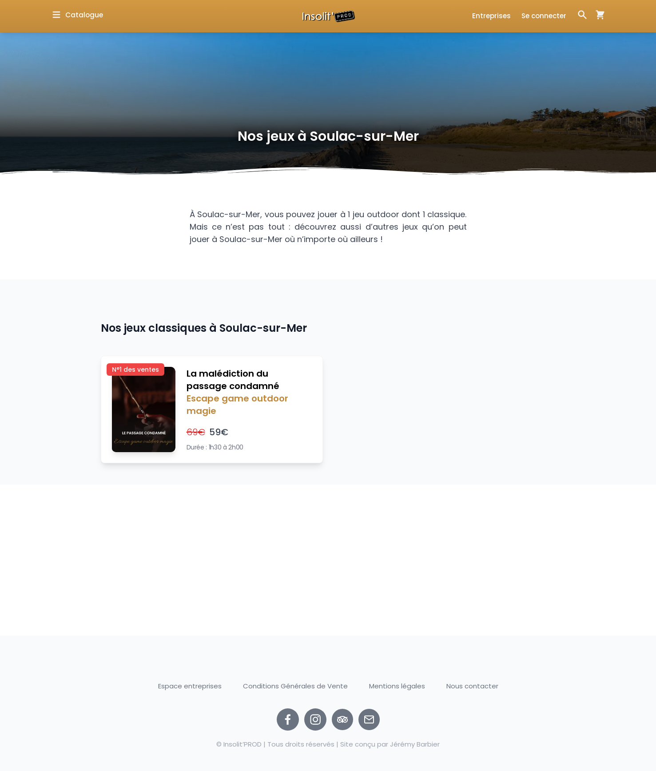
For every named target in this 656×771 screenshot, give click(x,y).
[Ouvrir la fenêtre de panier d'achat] (596, 14)
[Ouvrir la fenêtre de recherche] (582, 14)
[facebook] (288, 719)
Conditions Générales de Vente (295, 686)
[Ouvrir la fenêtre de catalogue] (77, 14)
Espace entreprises (190, 686)
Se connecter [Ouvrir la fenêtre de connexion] (543, 15)
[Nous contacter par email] (369, 719)
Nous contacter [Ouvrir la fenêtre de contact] (472, 686)
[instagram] (315, 719)
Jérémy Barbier (415, 744)
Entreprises (491, 15)
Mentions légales (397, 686)
